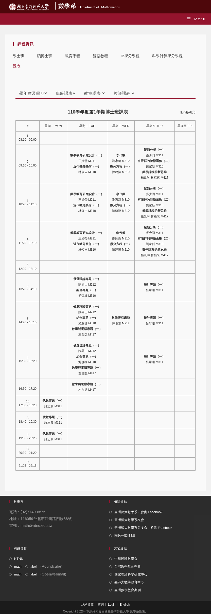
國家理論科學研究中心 (130, 574)
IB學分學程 (130, 56)
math (18, 566)
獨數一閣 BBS (124, 535)
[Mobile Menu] (196, 19)
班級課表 (65, 93)
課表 (17, 66)
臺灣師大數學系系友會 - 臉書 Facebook (143, 528)
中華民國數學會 (125, 559)
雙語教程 (100, 56)
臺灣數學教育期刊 (127, 590)
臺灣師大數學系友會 (129, 520)
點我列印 (188, 112)
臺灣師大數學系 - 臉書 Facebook (138, 512)
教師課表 (124, 93)
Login (111, 604)
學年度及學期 (33, 93)
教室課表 (94, 93)
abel (33, 566)
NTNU (18, 559)
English (125, 604)
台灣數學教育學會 (127, 566)
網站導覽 (87, 604)
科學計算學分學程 (167, 56)
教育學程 (72, 56)
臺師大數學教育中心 (129, 582)
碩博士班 (44, 56)
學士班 (18, 56)
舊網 (101, 604)
